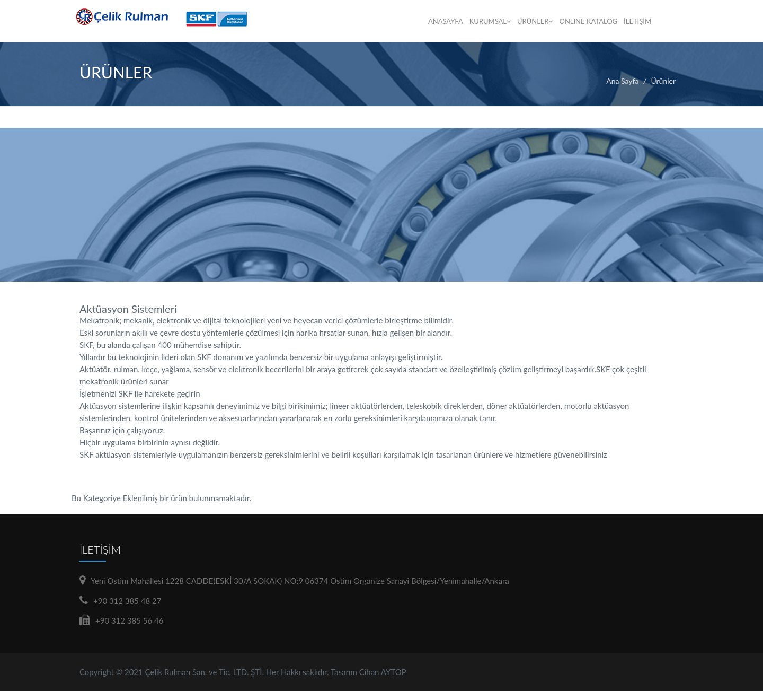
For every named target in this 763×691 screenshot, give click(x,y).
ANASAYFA (445, 21)
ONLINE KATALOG (588, 21)
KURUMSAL (490, 21)
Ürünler (663, 80)
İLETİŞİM (637, 21)
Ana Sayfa (622, 80)
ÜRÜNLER (535, 21)
